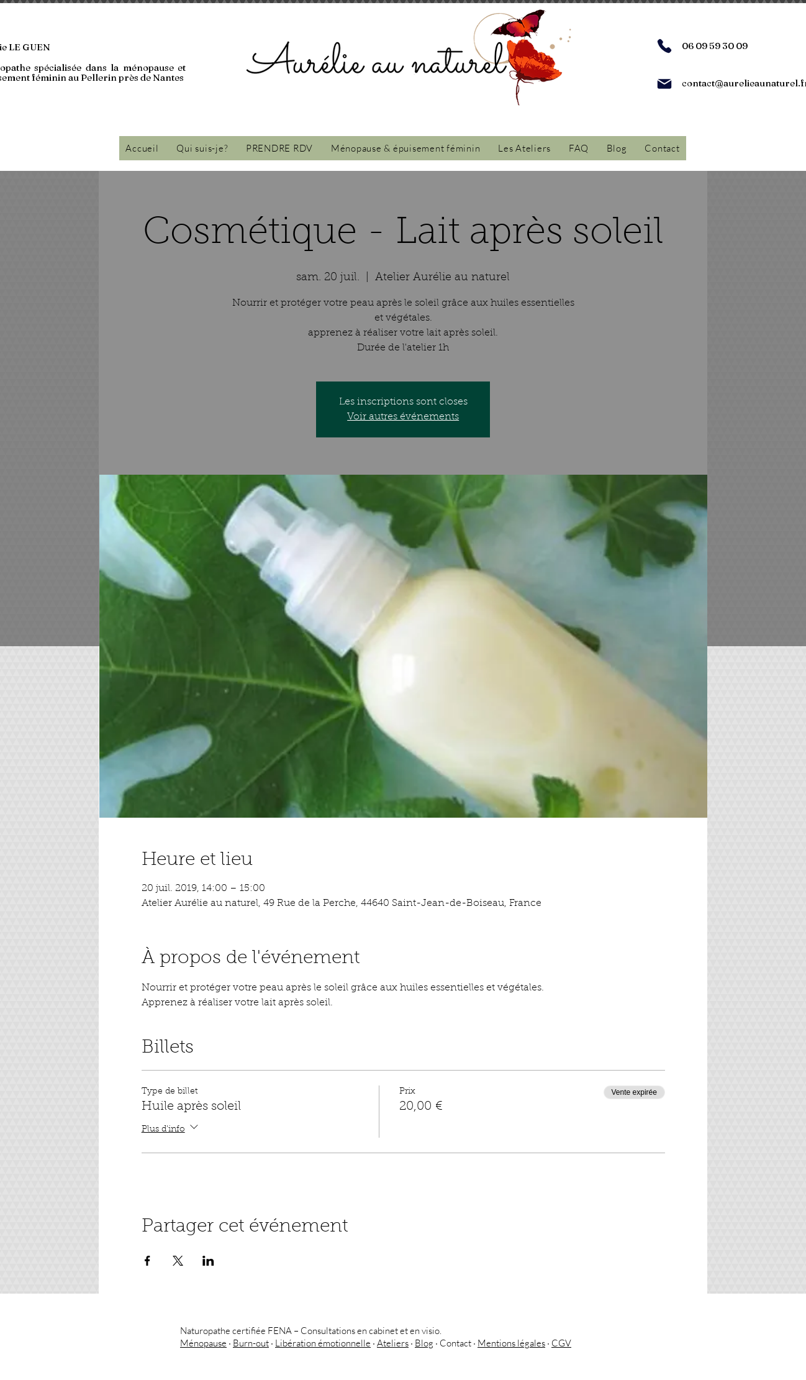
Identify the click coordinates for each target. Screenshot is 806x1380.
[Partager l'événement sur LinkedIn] (208, 1261)
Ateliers (393, 1343)
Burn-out (251, 1343)
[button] (406, 148)
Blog (424, 1343)
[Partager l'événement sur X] (178, 1261)
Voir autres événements (403, 417)
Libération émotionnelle (323, 1343)
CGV (561, 1343)
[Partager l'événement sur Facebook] (147, 1261)
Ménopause (203, 1343)
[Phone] (664, 46)
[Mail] (664, 84)
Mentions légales (511, 1343)
